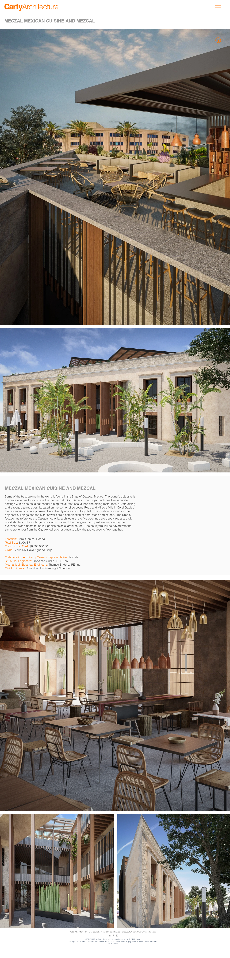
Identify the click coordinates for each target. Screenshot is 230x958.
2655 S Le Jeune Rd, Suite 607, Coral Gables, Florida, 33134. (109, 932)
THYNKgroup (134, 939)
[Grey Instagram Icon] (117, 935)
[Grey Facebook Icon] (113, 935)
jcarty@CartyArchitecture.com (144, 932)
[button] (218, 7)
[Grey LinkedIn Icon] (109, 935)
